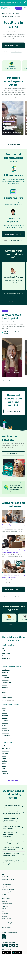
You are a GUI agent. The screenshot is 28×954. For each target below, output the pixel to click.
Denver (4, 763)
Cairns (4, 690)
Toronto (4, 771)
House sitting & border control (10, 892)
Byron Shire (5, 695)
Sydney (4, 708)
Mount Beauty (6, 653)
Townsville (5, 723)
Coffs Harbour (6, 735)
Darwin (4, 725)
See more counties (8, 700)
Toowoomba (5, 733)
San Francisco (6, 758)
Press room (5, 913)
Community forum (7, 903)
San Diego (5, 773)
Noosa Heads (5, 715)
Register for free (13, 45)
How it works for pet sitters (9, 879)
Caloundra (5, 720)
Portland (4, 761)
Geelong (4, 728)
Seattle (4, 756)
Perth (3, 710)
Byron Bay (4, 718)
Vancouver (5, 753)
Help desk (4, 887)
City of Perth (5, 677)
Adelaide (4, 685)
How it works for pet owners (9, 877)
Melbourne (5, 672)
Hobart (4, 692)
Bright (3, 648)
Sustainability (5, 906)
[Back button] (11, 139)
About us (4, 901)
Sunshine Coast (6, 682)
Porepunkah (5, 661)
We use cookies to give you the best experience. (11, 3)
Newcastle (5, 687)
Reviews (4, 894)
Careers (4, 908)
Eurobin (4, 651)
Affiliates (4, 916)
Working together (6, 918)
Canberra (4, 713)
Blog (3, 911)
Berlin (3, 768)
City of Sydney (6, 670)
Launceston (5, 730)
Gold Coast (5, 680)
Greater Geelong (7, 697)
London (4, 746)
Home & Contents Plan (8, 889)
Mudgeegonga (6, 658)
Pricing (3, 882)
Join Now (18, 8)
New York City (6, 748)
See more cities (7, 738)
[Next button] (16, 139)
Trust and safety (6, 884)
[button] (12, 357)
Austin (4, 766)
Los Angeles (5, 751)
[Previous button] (4, 380)
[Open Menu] (24, 8)
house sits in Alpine (16, 52)
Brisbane (4, 675)
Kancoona (5, 656)
